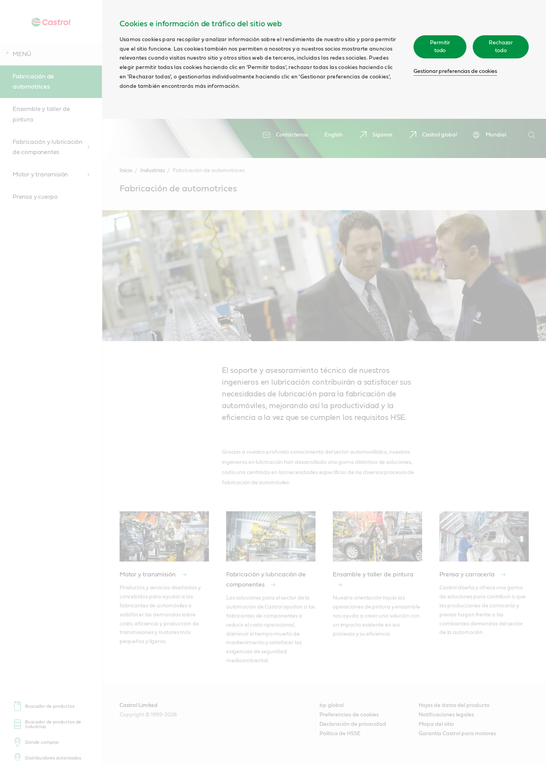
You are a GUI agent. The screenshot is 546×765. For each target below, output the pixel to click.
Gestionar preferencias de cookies (455, 71)
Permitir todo (440, 46)
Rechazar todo (501, 46)
